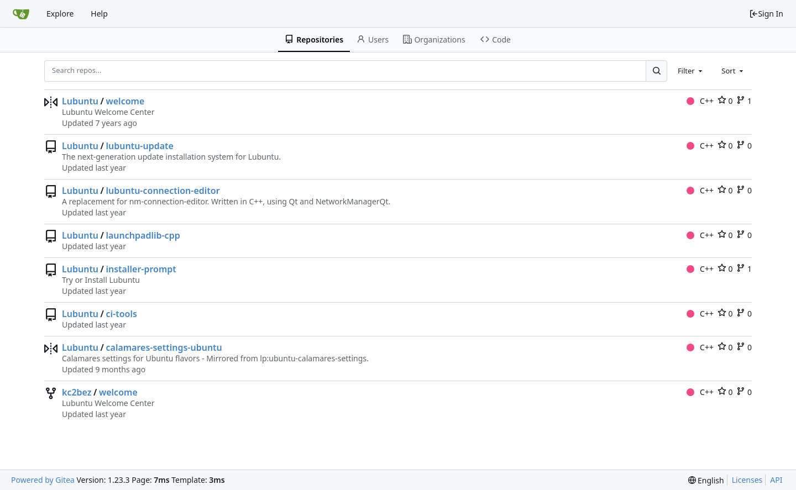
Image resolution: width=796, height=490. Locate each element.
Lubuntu (80, 101)
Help (99, 13)
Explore (60, 13)
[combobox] (691, 70)
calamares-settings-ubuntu (164, 347)
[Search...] (656, 70)
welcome (125, 101)
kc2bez (77, 392)
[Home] (21, 14)
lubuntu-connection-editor (162, 190)
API (776, 480)
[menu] (706, 480)
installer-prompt (141, 269)
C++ (700, 101)
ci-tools (121, 313)
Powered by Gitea (43, 480)
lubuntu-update (139, 145)
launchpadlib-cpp (143, 235)
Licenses (747, 480)
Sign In (766, 13)
